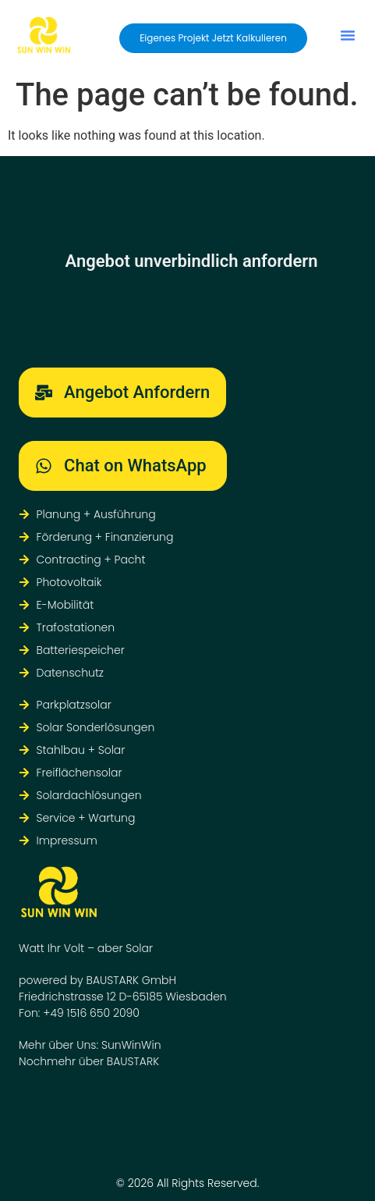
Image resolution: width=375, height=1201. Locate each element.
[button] (347, 35)
